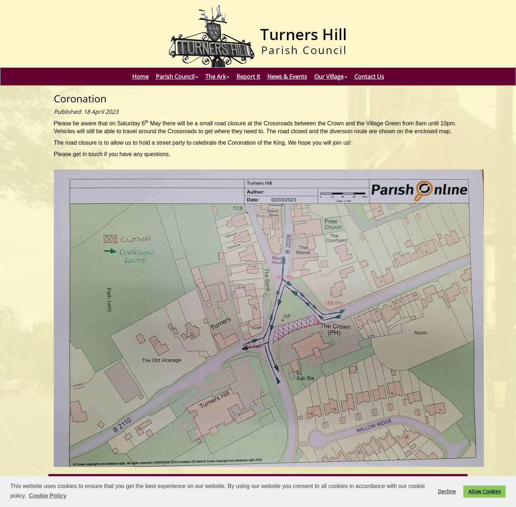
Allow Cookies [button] (484, 491)
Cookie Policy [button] (48, 496)
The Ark (217, 77)
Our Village (330, 77)
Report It (248, 77)
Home (140, 77)
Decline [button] (447, 491)
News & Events (287, 77)
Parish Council (177, 77)
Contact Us (369, 77)
